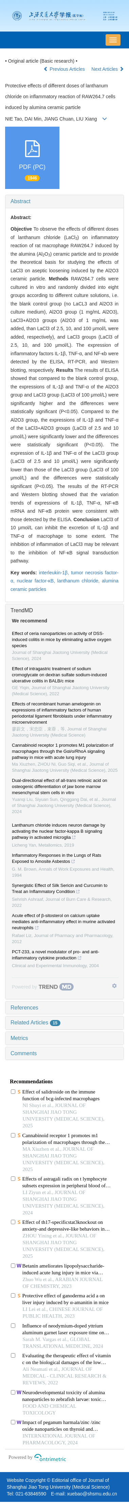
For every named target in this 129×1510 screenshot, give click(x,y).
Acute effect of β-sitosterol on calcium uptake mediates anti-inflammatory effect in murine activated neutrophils (63, 922)
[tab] (64, 201)
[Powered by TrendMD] (43, 987)
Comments (24, 1053)
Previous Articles (64, 69)
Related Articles (35, 1022)
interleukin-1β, (55, 572)
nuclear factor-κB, (37, 580)
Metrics (19, 1038)
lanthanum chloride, (79, 580)
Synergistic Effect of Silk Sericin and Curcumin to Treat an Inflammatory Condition (60, 889)
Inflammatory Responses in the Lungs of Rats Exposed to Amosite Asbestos (56, 859)
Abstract (21, 201)
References (24, 1008)
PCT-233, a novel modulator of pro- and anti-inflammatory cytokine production (55, 955)
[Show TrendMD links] (114, 985)
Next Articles (107, 69)
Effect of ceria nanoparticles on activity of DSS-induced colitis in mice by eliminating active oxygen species (61, 639)
